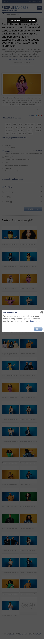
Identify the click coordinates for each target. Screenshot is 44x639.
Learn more (35, 321)
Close (38, 329)
